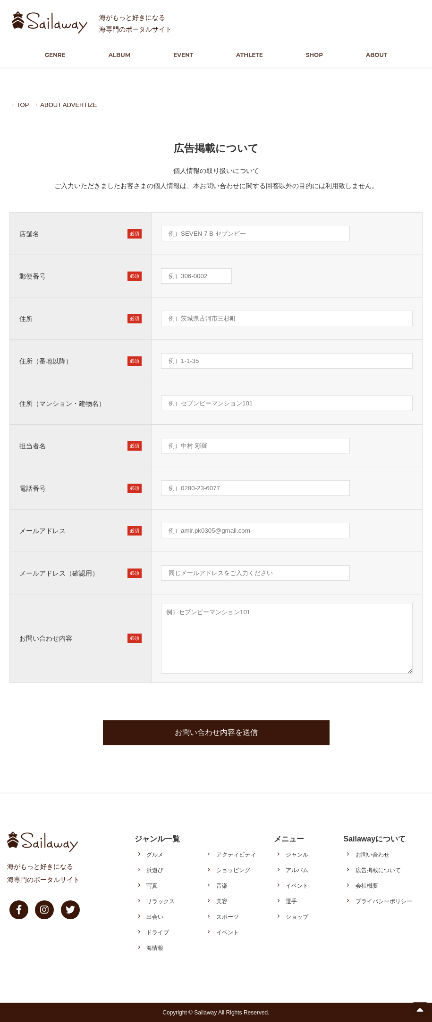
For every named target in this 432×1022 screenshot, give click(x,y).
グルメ (154, 854)
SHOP (306, 54)
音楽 (222, 885)
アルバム (297, 869)
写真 (152, 885)
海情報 (154, 947)
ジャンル (297, 854)
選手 (291, 901)
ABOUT (363, 54)
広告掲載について (378, 869)
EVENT (186, 54)
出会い (154, 916)
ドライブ (157, 932)
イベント (227, 932)
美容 (222, 901)
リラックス (160, 901)
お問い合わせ (373, 854)
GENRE (68, 54)
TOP (23, 104)
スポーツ (227, 916)
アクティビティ (236, 854)
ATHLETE (247, 54)
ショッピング (233, 869)
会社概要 (367, 885)
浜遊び (154, 869)
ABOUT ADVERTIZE (71, 104)
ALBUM (127, 54)
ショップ (297, 916)
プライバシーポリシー (384, 901)
